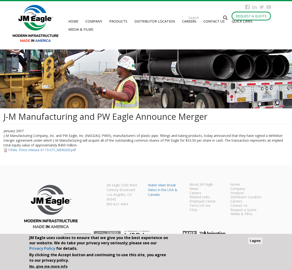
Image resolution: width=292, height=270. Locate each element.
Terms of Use (200, 206)
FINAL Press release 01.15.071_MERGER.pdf (42, 150)
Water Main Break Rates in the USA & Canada (162, 190)
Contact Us (214, 21)
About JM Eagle (201, 185)
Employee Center (202, 201)
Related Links (199, 197)
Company (93, 21)
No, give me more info (48, 266)
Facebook (247, 7)
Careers (189, 21)
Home (73, 21)
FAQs (193, 210)
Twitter (261, 7)
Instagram (254, 7)
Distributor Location (154, 21)
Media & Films (80, 29)
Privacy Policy (42, 248)
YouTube (269, 7)
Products (118, 21)
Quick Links (242, 21)
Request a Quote (251, 16)
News (193, 189)
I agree (255, 241)
